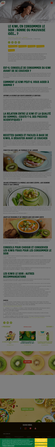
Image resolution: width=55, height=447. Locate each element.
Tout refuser (41, 443)
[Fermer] (53, 443)
